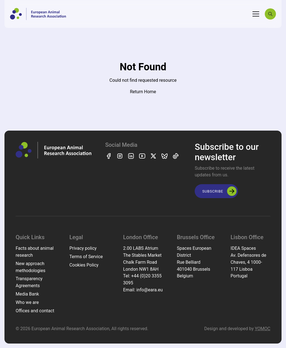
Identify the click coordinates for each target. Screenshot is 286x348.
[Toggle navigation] (256, 14)
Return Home (143, 91)
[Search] (270, 14)
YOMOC (262, 328)
